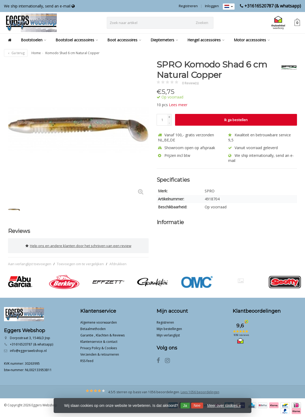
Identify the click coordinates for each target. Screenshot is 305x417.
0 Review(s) (190, 83)
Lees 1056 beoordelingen (200, 391)
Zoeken (202, 22)
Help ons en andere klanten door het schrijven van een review (78, 245)
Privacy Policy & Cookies (98, 347)
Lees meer (178, 104)
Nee (197, 405)
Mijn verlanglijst (168, 334)
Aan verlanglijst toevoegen (29, 262)
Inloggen (212, 5)
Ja (185, 405)
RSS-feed (86, 360)
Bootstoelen (33, 39)
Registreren (188, 5)
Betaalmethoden (93, 327)
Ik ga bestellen (236, 119)
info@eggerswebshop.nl (28, 349)
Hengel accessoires (205, 39)
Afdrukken (117, 262)
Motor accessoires (252, 39)
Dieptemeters (164, 39)
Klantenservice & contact (98, 340)
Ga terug (16, 53)
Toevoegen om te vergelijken (80, 262)
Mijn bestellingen (169, 327)
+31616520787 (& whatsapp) (272, 6)
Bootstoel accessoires (77, 39)
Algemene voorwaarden (98, 321)
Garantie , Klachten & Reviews (102, 334)
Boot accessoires (124, 39)
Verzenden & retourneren (99, 353)
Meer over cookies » (224, 405)
